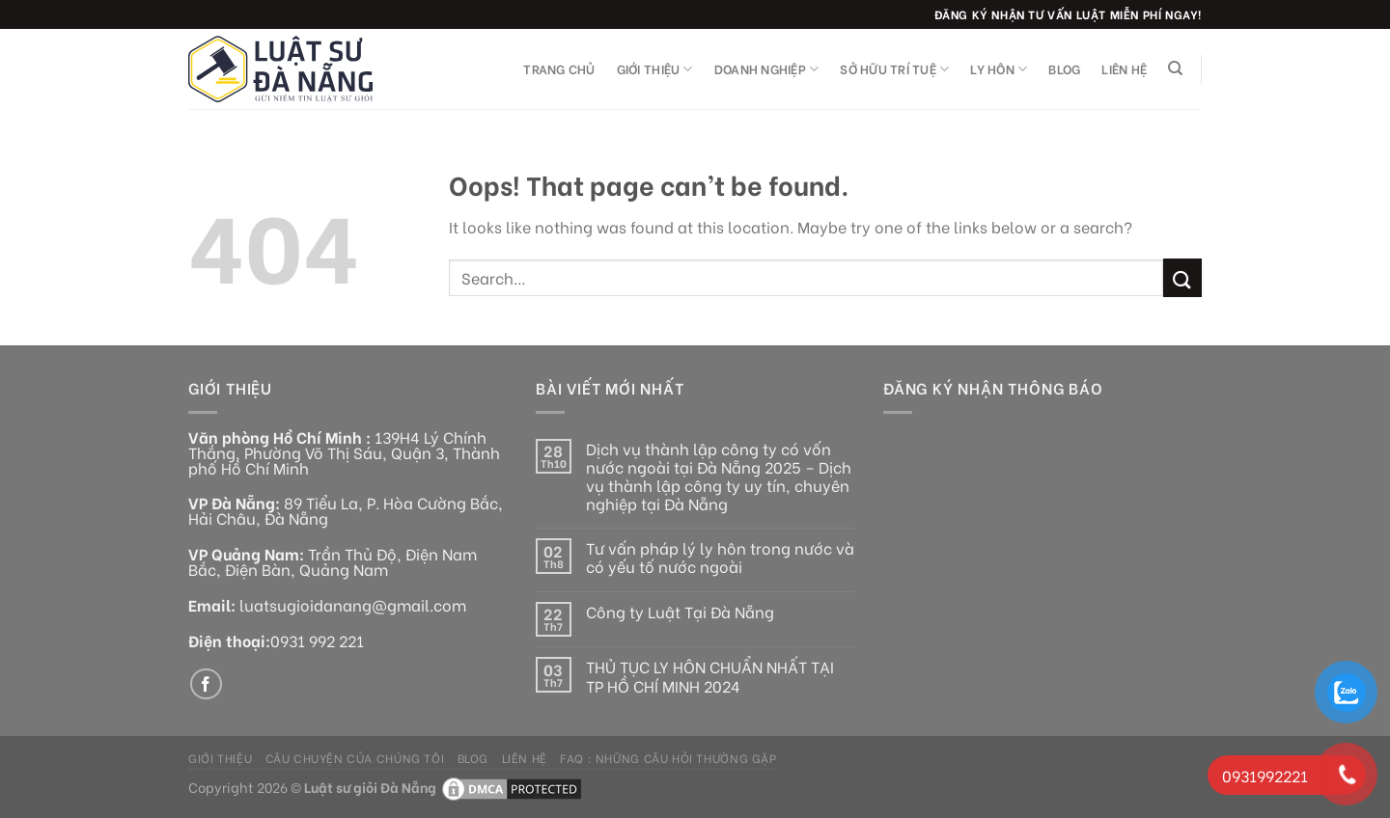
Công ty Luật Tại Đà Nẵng (680, 611)
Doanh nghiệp (767, 69)
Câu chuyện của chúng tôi (355, 757)
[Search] (1175, 68)
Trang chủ (559, 68)
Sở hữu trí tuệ (894, 69)
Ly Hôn (998, 69)
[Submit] (1182, 277)
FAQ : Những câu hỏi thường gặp (668, 757)
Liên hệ (1124, 68)
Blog (1064, 68)
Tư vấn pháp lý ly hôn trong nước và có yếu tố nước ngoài (720, 556)
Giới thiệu (655, 69)
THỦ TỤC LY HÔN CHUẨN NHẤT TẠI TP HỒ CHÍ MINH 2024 (710, 675)
